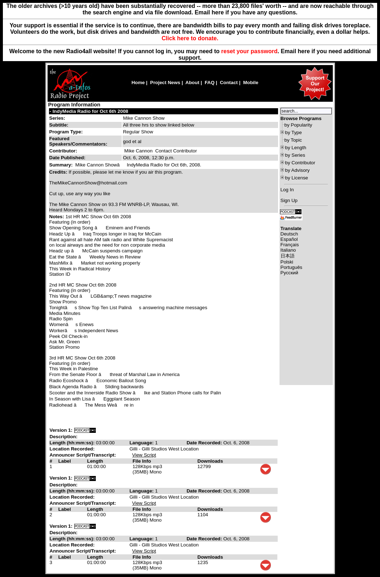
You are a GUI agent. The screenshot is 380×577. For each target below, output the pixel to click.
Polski (287, 262)
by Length (296, 147)
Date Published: (67, 157)
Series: (57, 118)
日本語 (288, 255)
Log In (287, 189)
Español (289, 239)
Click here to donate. (190, 38)
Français (290, 244)
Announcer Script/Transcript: (83, 455)
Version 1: (61, 430)
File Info (142, 461)
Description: (64, 436)
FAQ (209, 82)
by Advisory (297, 170)
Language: (142, 442)
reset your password (249, 51)
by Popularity (298, 125)
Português (292, 267)
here (304, 51)
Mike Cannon (138, 151)
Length (95, 461)
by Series (295, 155)
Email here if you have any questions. (246, 12)
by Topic (293, 140)
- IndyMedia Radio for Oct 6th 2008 (89, 111)
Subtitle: (58, 125)
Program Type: (66, 131)
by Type (293, 132)
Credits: (59, 172)
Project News (165, 82)
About (192, 82)
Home (138, 82)
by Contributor (300, 162)
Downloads (210, 461)
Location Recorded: (72, 449)
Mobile (250, 82)
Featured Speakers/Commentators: (78, 141)
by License (296, 177)
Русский (289, 272)
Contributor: (63, 151)
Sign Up (289, 200)
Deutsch (289, 234)
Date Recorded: (205, 442)
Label (64, 461)
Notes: (57, 216)
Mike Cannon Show (144, 118)
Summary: (61, 165)
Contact (229, 82)
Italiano (288, 250)
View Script (144, 455)
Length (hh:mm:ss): (73, 442)
